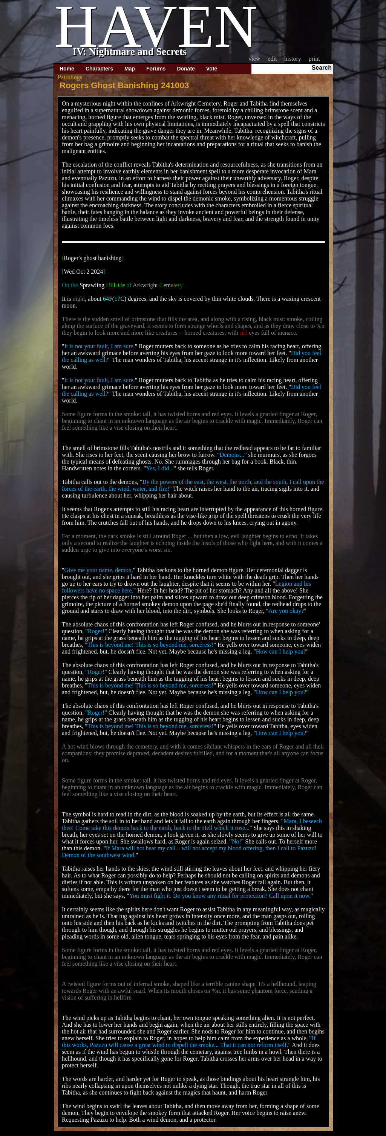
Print (314, 58)
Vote (211, 69)
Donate (186, 69)
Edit (272, 58)
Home (67, 69)
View (254, 58)
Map (129, 69)
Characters (99, 69)
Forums (155, 69)
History (292, 58)
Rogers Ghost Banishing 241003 (124, 85)
